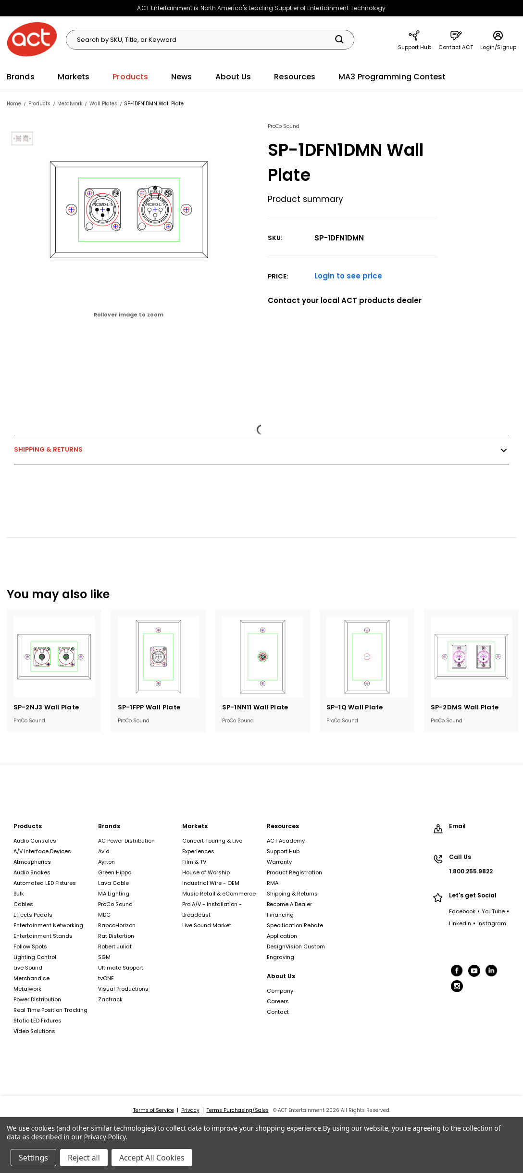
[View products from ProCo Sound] (353, 126)
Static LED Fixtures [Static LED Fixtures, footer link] (37, 1020)
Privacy (190, 1110)
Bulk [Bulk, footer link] (18, 893)
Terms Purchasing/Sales (238, 1110)
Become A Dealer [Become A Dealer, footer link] (289, 904)
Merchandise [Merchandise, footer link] (31, 978)
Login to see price (348, 276)
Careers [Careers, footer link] (278, 1001)
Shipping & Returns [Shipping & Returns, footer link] (292, 893)
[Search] (339, 39)
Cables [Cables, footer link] (23, 904)
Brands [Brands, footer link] (109, 826)
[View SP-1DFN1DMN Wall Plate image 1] (23, 138)
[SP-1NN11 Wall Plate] (263, 657)
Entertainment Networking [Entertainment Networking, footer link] (48, 925)
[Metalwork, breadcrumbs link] (69, 103)
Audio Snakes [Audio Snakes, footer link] (31, 872)
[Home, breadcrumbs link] (14, 103)
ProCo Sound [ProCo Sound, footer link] (115, 904)
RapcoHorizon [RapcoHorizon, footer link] (117, 925)
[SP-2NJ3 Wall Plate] (54, 657)
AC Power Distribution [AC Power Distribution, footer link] (126, 841)
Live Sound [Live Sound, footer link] (27, 967)
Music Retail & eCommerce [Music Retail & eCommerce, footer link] (219, 893)
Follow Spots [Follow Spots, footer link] (30, 946)
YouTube (493, 911)
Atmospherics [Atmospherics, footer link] (32, 862)
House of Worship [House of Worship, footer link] (206, 872)
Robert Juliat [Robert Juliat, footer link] (115, 946)
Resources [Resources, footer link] (283, 826)
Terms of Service (153, 1110)
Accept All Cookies (152, 1157)
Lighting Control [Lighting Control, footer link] (34, 957)
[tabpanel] (54, 670)
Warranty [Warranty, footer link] (279, 862)
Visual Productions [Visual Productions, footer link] (123, 989)
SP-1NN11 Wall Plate (255, 707)
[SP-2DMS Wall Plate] (471, 657)
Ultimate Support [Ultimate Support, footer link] (120, 967)
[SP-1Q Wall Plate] (367, 657)
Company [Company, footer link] (280, 991)
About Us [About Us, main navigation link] (233, 76)
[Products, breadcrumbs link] (39, 103)
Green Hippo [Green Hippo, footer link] (114, 872)
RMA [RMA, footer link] (272, 883)
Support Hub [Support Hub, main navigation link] (414, 39)
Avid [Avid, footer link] (104, 851)
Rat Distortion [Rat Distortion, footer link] (116, 936)
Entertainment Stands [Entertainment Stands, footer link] (43, 936)
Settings (33, 1157)
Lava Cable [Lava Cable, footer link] (113, 883)
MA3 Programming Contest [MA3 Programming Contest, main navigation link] (392, 76)
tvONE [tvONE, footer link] (106, 978)
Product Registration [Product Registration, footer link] (294, 872)
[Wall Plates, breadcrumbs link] (103, 103)
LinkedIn (460, 923)
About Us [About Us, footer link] (281, 976)
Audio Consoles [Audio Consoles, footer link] (34, 841)
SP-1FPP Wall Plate (149, 707)
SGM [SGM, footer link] (104, 957)
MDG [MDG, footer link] (104, 915)
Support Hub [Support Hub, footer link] (283, 851)
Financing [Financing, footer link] (280, 915)
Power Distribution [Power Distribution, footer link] (37, 999)
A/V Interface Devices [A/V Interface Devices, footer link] (42, 851)
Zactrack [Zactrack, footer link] (110, 999)
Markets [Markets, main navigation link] (74, 76)
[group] (144, 225)
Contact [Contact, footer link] (278, 1012)
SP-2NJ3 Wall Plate (46, 707)
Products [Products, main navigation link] (130, 76)
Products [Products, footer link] (27, 826)
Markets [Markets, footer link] (195, 826)
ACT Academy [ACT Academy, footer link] (286, 841)
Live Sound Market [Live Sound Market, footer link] (206, 925)
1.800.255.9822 (471, 871)
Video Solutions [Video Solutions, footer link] (34, 1031)
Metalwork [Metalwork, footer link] (27, 989)
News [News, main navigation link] (181, 76)
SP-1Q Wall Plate (354, 707)
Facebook (462, 911)
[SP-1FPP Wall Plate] (158, 657)
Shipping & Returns (261, 450)
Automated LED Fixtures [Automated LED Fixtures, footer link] (44, 883)
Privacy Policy (105, 1136)
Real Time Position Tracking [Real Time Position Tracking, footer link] (50, 1010)
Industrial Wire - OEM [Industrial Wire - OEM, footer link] (210, 883)
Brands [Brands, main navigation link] (21, 76)
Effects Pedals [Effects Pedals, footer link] (32, 915)
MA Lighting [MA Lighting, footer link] (113, 893)
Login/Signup (498, 39)
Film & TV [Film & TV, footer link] (194, 862)
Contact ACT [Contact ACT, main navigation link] (455, 39)
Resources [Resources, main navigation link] (294, 76)
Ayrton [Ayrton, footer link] (106, 862)
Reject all (84, 1157)
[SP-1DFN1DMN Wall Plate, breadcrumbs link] (154, 103)
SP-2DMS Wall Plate (465, 707)
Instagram (491, 923)
